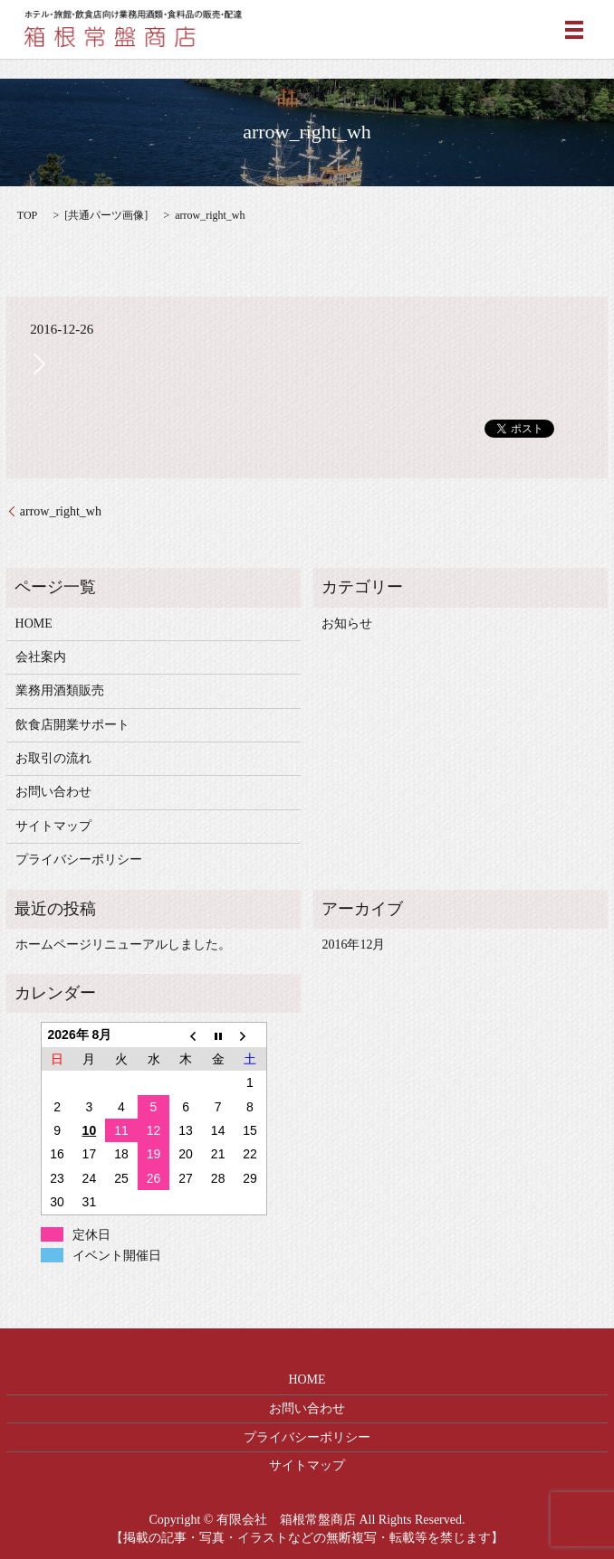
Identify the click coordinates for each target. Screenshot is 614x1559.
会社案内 (40, 657)
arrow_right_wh (60, 511)
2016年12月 (353, 944)
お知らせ (346, 623)
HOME (34, 623)
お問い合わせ (53, 791)
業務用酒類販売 (59, 690)
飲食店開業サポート (72, 725)
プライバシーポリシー (78, 859)
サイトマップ (53, 826)
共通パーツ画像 (106, 215)
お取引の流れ (53, 758)
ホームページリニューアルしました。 (123, 944)
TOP (27, 215)
